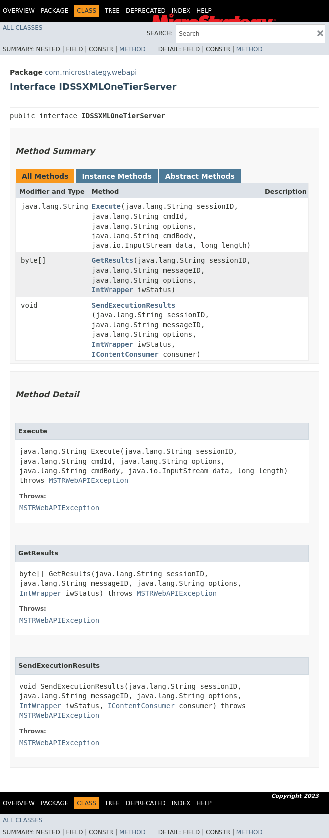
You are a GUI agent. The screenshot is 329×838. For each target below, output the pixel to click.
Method (132, 49)
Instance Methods (116, 176)
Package (54, 10)
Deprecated (146, 10)
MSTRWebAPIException (88, 480)
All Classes (22, 27)
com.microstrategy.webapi (91, 72)
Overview (19, 10)
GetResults (112, 260)
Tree (112, 10)
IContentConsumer (125, 354)
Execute (106, 206)
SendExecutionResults (134, 305)
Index (181, 10)
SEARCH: (160, 33)
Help (204, 10)
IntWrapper (112, 290)
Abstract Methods (200, 176)
